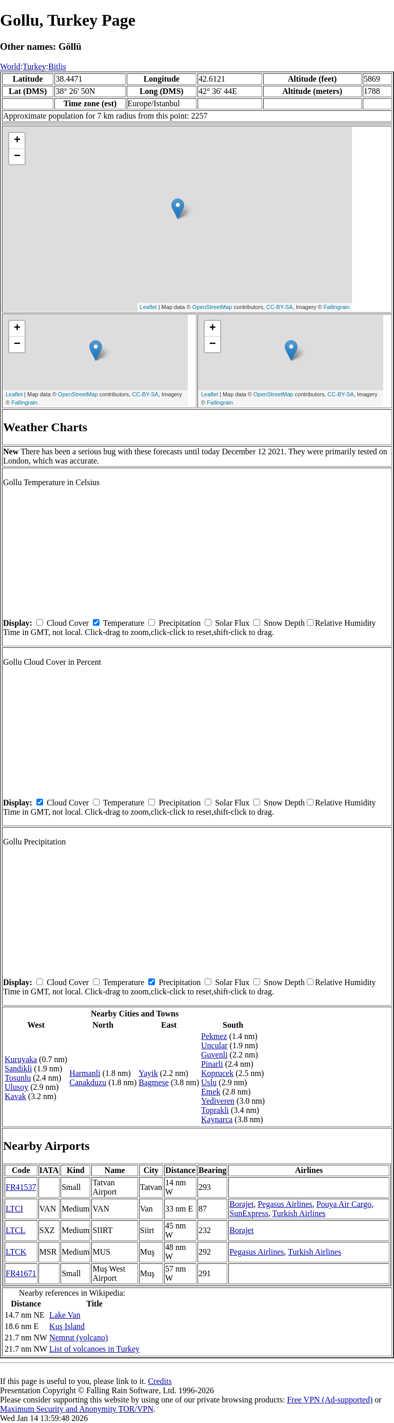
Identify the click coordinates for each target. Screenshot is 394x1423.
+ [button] (17, 140)
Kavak (15, 1096)
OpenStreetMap (212, 307)
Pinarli (212, 1064)
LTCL (16, 1230)
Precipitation (180, 623)
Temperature (124, 623)
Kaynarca (216, 1119)
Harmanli (84, 1073)
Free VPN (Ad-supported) (329, 1399)
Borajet (241, 1204)
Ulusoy (16, 1087)
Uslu (208, 1082)
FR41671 (21, 1273)
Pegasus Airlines (285, 1204)
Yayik (148, 1073)
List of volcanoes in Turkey (94, 1348)
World (10, 66)
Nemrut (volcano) (78, 1337)
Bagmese (154, 1082)
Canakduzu (87, 1082)
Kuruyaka (21, 1059)
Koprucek (217, 1073)
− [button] (17, 156)
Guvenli (214, 1054)
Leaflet (148, 307)
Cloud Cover (68, 623)
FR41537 (21, 1187)
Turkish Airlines (299, 1213)
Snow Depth (284, 623)
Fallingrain (337, 307)
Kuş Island (67, 1326)
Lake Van (65, 1315)
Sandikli (18, 1068)
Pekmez (214, 1036)
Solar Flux (232, 623)
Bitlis (57, 66)
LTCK (16, 1251)
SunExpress (248, 1213)
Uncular (214, 1045)
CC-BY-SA (279, 307)
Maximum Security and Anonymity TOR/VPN (76, 1409)
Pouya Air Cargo (344, 1204)
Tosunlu (18, 1077)
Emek (210, 1091)
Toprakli (215, 1110)
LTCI (14, 1208)
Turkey (34, 66)
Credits (159, 1381)
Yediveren (217, 1101)
